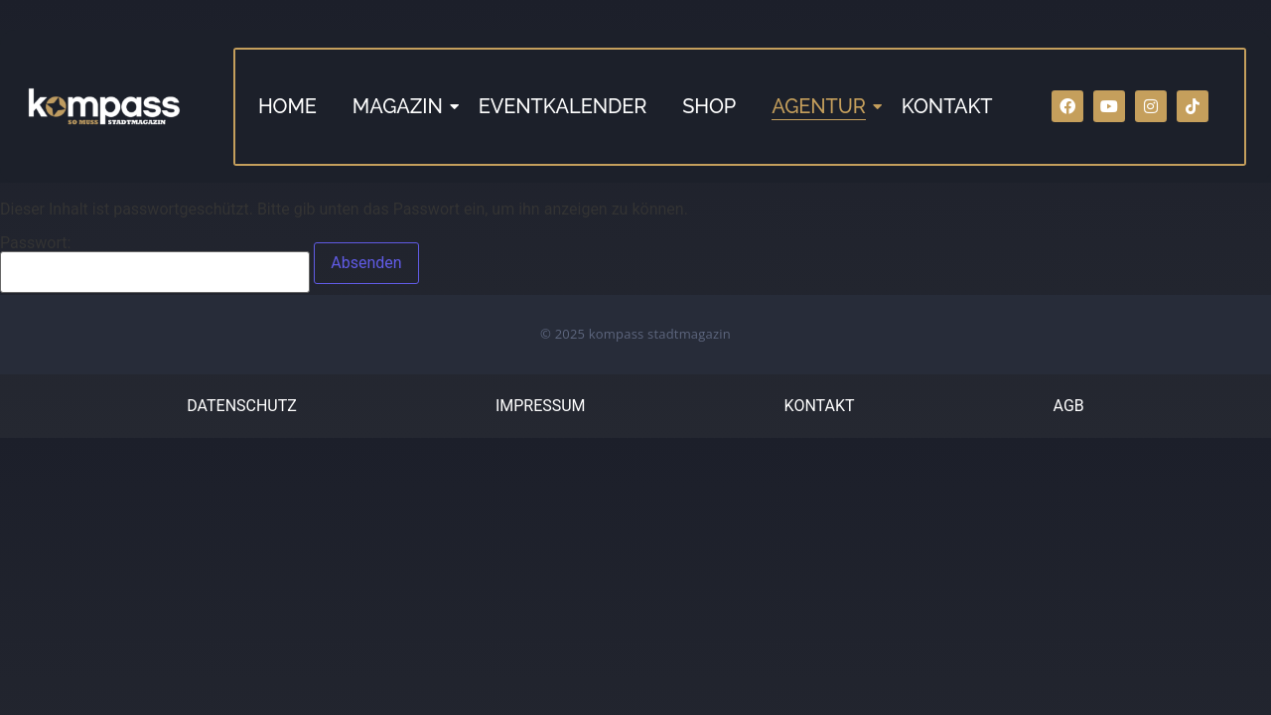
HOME (287, 106)
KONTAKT (947, 106)
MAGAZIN (399, 106)
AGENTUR (820, 106)
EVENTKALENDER (563, 106)
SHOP (709, 106)
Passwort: (155, 264)
